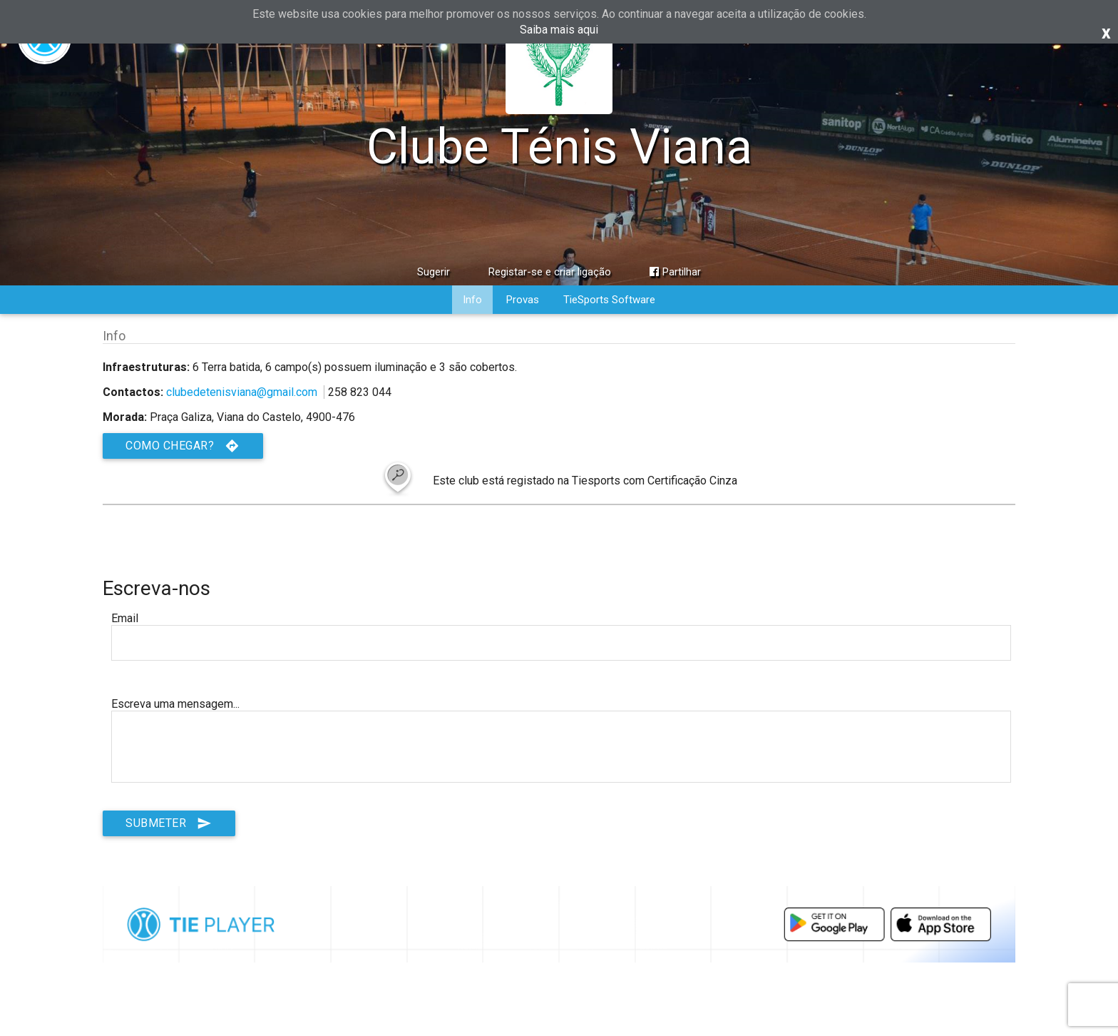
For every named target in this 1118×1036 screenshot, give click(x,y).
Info (472, 299)
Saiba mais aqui (559, 29)
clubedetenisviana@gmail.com (241, 392)
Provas (522, 299)
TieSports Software (609, 299)
